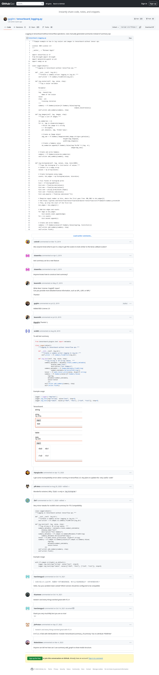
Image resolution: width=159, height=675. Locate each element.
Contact (88, 669)
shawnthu (37, 255)
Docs (82, 669)
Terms (50, 669)
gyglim (11, 18)
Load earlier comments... (82, 236)
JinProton (37, 624)
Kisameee (37, 595)
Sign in (144, 3)
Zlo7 (35, 500)
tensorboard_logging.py (29, 18)
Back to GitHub (59, 4)
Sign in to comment (96, 658)
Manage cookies (98, 669)
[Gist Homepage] (8, 3)
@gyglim (36, 322)
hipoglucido (38, 473)
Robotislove (38, 642)
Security (62, 669)
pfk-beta (37, 486)
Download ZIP (149, 27)
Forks (47, 27)
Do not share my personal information (116, 669)
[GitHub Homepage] (32, 669)
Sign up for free (35, 658)
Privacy (56, 669)
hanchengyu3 (39, 577)
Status (69, 669)
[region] (79, 135)
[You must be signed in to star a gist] (138, 18)
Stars (34, 27)
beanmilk (37, 283)
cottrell (36, 242)
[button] (140, 27)
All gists (49, 4)
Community (76, 669)
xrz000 (36, 331)
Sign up (153, 3)
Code (7, 27)
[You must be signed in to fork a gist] (150, 18)
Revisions (20, 27)
